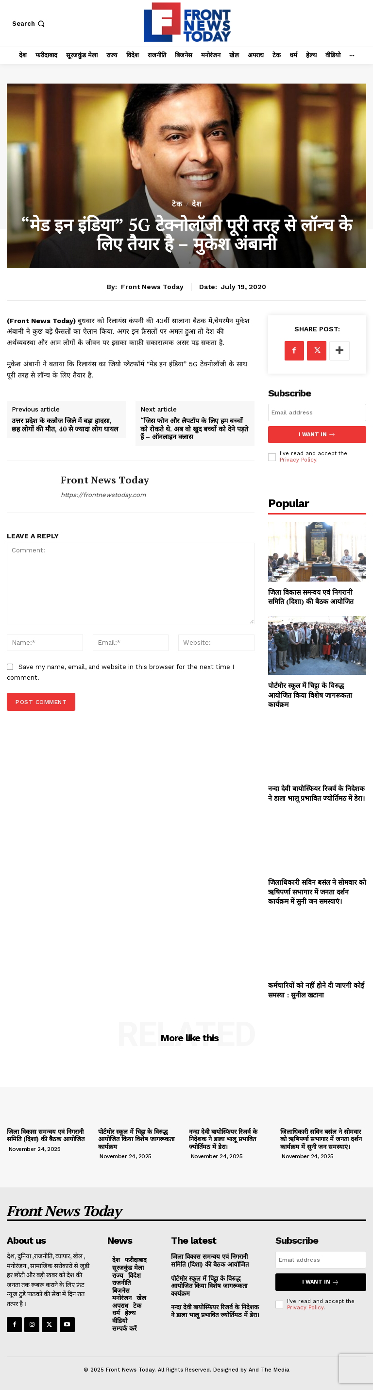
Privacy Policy (298, 460)
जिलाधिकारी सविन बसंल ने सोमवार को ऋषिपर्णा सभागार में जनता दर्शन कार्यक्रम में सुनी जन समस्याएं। (317, 891)
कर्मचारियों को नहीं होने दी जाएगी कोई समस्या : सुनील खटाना (316, 989)
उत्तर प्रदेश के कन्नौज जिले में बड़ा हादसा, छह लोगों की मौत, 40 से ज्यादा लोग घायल (65, 425)
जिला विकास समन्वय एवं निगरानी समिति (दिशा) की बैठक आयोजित (311, 596)
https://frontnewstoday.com (103, 494)
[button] (29, 23)
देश (197, 204)
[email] (317, 412)
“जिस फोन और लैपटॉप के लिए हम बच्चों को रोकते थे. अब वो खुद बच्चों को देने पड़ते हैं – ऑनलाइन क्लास (194, 429)
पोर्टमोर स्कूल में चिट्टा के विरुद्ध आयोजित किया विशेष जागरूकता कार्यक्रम (310, 695)
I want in (317, 434)
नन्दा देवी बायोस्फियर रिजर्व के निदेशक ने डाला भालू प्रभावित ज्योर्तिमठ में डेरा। (316, 793)
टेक (177, 204)
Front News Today (152, 287)
